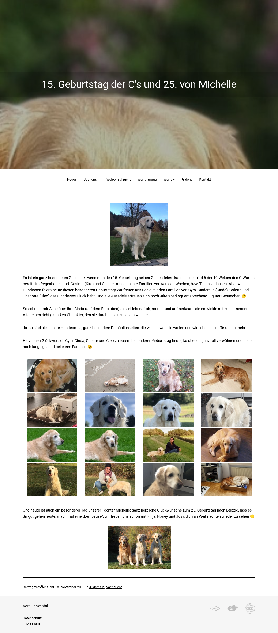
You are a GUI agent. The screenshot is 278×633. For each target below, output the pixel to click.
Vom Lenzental (35, 606)
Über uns (90, 179)
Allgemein (96, 587)
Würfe (168, 179)
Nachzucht (114, 587)
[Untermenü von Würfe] (174, 179)
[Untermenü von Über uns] (99, 179)
